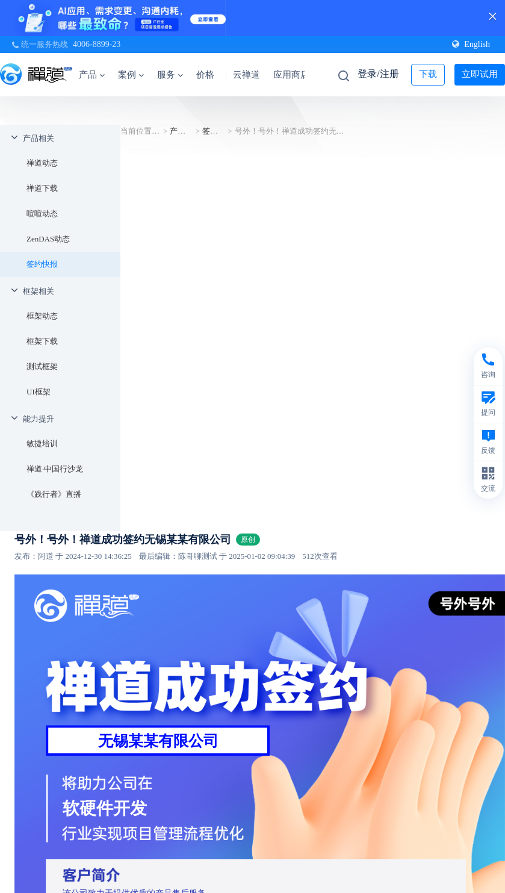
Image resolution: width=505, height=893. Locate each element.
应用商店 (291, 74)
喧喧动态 (42, 213)
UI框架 (38, 391)
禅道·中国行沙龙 (54, 468)
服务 (170, 74)
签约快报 (42, 264)
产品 (92, 74)
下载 (428, 74)
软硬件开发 (105, 808)
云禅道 (246, 74)
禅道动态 (42, 162)
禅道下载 (42, 188)
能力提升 (38, 418)
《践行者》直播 (53, 494)
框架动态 (42, 315)
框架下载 (42, 341)
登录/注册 (378, 74)
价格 (205, 74)
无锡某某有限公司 (158, 740)
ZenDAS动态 (48, 238)
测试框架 (42, 366)
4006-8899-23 (96, 44)
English (471, 44)
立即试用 (480, 74)
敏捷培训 (42, 443)
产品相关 (38, 138)
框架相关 (38, 291)
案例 (131, 74)
